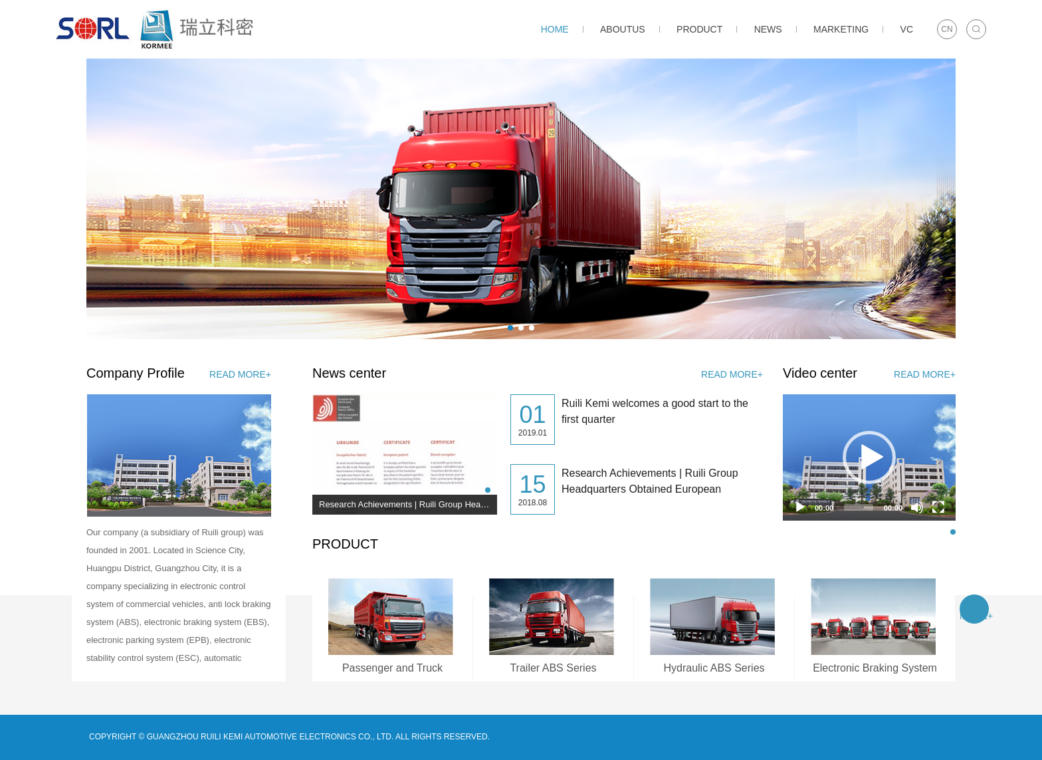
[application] (869, 457)
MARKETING (841, 29)
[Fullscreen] (938, 507)
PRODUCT (699, 29)
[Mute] (917, 507)
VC (906, 29)
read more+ (240, 374)
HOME (555, 29)
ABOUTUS (622, 29)
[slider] (858, 507)
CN (946, 29)
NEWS (768, 29)
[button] (510, 327)
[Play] (800, 507)
